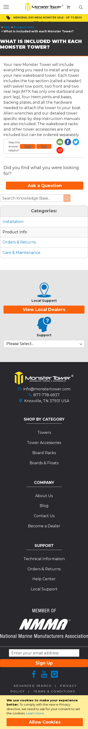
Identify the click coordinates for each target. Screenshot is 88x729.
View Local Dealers (44, 301)
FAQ (7, 27)
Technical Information (44, 550)
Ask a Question (45, 177)
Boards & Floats (44, 454)
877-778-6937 (46, 386)
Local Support (44, 581)
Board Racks (44, 444)
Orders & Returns (19, 234)
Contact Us (44, 507)
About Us (44, 487)
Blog (44, 497)
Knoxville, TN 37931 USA (46, 392)
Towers (44, 424)
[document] (45, 712)
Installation (13, 213)
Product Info (24, 27)
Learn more (35, 713)
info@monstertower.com (46, 381)
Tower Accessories (44, 434)
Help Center (44, 571)
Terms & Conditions (54, 683)
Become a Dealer (44, 518)
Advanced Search (33, 677)
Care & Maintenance (21, 244)
